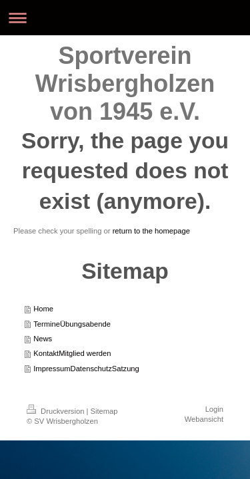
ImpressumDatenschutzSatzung (86, 369)
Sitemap (104, 411)
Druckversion (57, 411)
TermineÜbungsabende (72, 324)
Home (43, 309)
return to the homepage (151, 231)
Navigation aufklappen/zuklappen (125, 17)
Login (214, 409)
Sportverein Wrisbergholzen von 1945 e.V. (125, 83)
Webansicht (204, 419)
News (42, 339)
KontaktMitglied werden (72, 353)
